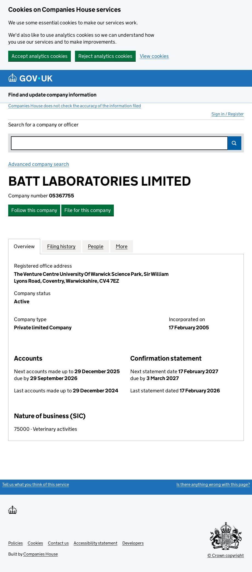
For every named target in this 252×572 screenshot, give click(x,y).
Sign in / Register (228, 114)
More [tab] (122, 246)
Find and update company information (52, 95)
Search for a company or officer (43, 124)
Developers (133, 543)
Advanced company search (38, 164)
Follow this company (34, 210)
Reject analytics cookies (105, 56)
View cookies (154, 56)
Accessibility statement (95, 543)
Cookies (35, 543)
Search (234, 143)
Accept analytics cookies (39, 56)
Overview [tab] (24, 246)
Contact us (58, 543)
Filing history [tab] (61, 246)
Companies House (40, 554)
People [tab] (95, 246)
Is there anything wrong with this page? (213, 484)
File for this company (87, 210)
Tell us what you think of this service (35, 484)
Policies (15, 543)
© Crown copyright (225, 555)
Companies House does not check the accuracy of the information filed (74, 105)
